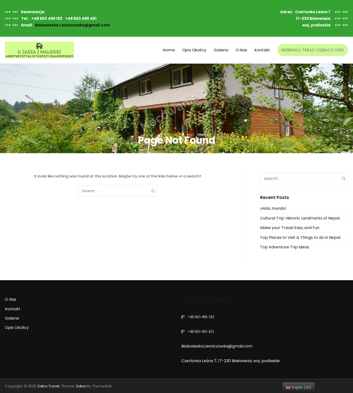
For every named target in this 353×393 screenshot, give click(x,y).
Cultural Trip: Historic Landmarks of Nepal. (300, 218)
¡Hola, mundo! (273, 208)
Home (169, 50)
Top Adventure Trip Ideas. (285, 247)
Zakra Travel (48, 386)
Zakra (81, 386)
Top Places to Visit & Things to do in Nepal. (300, 237)
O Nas (241, 50)
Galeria (221, 50)
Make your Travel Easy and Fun (289, 228)
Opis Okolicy (194, 50)
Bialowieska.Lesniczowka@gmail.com (72, 25)
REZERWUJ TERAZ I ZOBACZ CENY (312, 50)
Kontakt (262, 50)
